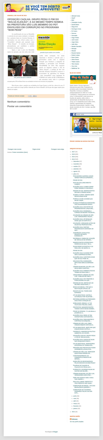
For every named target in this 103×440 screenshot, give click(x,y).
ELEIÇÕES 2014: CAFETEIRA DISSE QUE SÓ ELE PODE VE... (84, 257)
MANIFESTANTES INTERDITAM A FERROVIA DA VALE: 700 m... (83, 243)
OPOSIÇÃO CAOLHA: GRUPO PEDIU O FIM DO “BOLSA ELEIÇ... (84, 336)
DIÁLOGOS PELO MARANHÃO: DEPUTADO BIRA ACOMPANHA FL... (83, 262)
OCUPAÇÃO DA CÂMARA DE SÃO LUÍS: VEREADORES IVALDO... (83, 215)
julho (74, 174)
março (75, 403)
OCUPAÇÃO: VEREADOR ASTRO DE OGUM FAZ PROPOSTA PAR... (84, 223)
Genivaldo (74, 35)
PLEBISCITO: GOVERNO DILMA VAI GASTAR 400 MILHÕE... (84, 370)
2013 (73, 159)
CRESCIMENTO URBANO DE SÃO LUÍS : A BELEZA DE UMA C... (83, 275)
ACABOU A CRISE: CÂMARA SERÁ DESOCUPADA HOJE (83, 195)
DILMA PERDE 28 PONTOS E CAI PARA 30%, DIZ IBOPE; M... (83, 247)
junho (75, 396)
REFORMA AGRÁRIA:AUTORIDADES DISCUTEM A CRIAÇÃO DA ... (84, 299)
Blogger (55, 431)
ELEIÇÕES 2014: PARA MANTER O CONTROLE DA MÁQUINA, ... (83, 320)
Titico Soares (75, 64)
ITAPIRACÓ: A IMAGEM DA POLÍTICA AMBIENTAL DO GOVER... (84, 332)
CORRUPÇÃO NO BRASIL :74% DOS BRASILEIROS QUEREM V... (84, 386)
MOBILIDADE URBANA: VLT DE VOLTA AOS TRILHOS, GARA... (83, 303)
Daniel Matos (75, 24)
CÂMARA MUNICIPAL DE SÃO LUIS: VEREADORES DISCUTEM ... (84, 374)
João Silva (75, 44)
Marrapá (74, 48)
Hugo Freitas (75, 37)
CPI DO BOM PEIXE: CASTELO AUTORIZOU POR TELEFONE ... (83, 295)
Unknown (75, 419)
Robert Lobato (76, 55)
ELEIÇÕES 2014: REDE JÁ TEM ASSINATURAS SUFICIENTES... (83, 316)
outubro (75, 166)
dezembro (76, 161)
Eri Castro (74, 31)
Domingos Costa (76, 29)
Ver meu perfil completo (76, 421)
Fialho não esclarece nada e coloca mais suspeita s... (83, 378)
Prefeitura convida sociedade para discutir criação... (83, 199)
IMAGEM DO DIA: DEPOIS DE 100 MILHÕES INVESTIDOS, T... (83, 283)
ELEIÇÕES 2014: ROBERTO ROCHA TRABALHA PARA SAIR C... (84, 271)
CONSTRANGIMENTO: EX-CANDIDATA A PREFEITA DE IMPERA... (82, 357)
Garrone (74, 33)
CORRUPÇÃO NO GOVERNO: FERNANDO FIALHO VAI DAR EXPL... (82, 391)
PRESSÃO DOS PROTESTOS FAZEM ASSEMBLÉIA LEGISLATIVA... (84, 348)
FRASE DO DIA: (78, 180)
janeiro (75, 408)
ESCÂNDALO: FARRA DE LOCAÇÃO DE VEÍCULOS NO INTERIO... (84, 239)
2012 (73, 411)
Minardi (74, 51)
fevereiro (76, 406)
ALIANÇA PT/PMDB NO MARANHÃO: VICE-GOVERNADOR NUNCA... (84, 203)
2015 (73, 154)
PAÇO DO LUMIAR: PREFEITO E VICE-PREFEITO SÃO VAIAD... (83, 382)
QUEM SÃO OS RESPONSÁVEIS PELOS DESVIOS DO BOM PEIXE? (84, 362)
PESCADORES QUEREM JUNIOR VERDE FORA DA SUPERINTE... (83, 176)
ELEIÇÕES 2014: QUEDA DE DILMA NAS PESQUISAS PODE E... (83, 340)
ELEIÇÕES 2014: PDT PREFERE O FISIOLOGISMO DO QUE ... (83, 279)
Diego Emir (75, 26)
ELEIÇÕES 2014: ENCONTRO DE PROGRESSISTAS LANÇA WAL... (83, 207)
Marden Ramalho (76, 46)
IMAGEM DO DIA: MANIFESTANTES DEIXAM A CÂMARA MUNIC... (84, 191)
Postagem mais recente (14, 149)
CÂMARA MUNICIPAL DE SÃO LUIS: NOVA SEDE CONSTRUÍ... (84, 267)
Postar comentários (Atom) (20, 152)
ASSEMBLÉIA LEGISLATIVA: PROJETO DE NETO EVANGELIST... (81, 234)
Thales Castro (76, 61)
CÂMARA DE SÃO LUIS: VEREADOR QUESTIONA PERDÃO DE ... (84, 352)
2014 (73, 156)
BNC (73, 20)
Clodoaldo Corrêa (77, 22)
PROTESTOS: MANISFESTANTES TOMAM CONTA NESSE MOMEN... (84, 307)
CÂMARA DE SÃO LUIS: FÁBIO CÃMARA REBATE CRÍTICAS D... (83, 324)
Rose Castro (75, 57)
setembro (76, 169)
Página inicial (36, 149)
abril (74, 401)
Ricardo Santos (76, 53)
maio (75, 398)
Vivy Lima (74, 66)
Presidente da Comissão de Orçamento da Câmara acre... (82, 366)
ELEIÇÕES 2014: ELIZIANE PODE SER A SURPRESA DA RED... (83, 253)
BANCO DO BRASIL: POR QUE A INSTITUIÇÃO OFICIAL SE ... (83, 287)
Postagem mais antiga (57, 149)
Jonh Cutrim (75, 40)
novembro (76, 164)
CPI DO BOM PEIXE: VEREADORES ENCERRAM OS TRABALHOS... (84, 344)
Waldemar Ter (75, 68)
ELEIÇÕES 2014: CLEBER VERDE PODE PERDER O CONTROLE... (83, 187)
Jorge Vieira (75, 42)
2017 (73, 151)
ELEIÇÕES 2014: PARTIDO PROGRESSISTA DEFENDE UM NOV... (83, 228)
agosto (75, 171)
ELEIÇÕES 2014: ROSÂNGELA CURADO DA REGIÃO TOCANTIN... (84, 211)
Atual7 (73, 18)
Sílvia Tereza (75, 59)
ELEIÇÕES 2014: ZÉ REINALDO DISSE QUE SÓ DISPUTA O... (82, 219)
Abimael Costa (76, 16)
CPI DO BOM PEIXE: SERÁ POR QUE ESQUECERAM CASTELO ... (84, 328)
